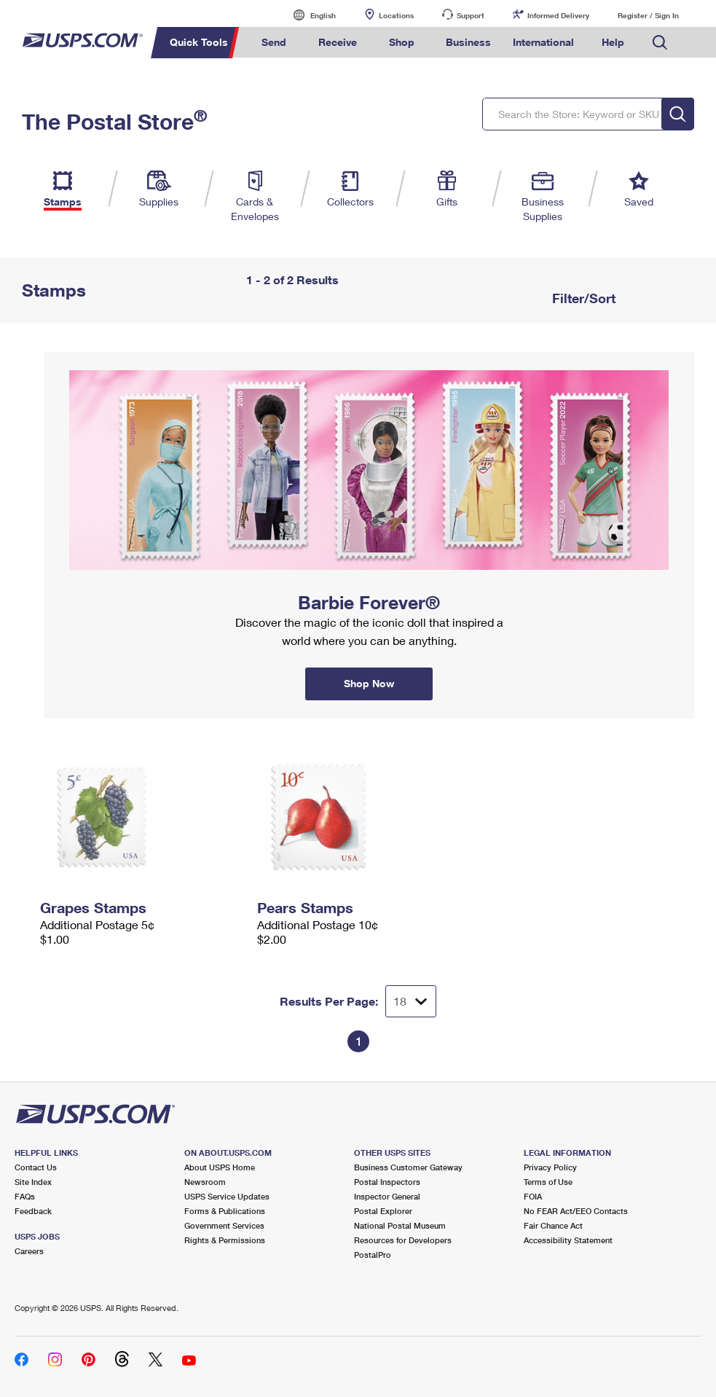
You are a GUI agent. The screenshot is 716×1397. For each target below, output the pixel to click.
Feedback (33, 1211)
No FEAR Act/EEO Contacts (576, 1211)
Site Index (33, 1181)
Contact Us (36, 1167)
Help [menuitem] (613, 42)
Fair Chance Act (553, 1225)
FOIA (533, 1196)
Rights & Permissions (224, 1240)
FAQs (25, 1196)
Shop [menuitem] (401, 42)
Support (470, 15)
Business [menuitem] (468, 42)
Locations (396, 15)
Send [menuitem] (273, 42)
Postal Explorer (383, 1211)
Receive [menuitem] (337, 42)
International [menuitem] (543, 42)
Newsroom (205, 1181)
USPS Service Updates (227, 1196)
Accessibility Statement (568, 1240)
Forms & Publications (224, 1211)
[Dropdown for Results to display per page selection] (410, 1001)
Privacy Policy (550, 1167)
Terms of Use (548, 1181)
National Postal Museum (400, 1225)
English (308, 15)
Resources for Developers (403, 1240)
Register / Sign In (648, 15)
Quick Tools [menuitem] (199, 42)
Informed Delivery (558, 15)
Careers (29, 1251)
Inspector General (387, 1196)
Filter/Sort (581, 298)
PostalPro (372, 1254)
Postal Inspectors (387, 1181)
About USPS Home (219, 1167)
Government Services (224, 1225)
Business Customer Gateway (408, 1167)
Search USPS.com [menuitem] (660, 42)
